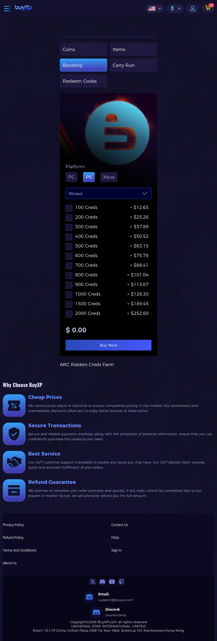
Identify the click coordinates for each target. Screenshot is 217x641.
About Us (10, 563)
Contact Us (119, 525)
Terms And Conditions (19, 550)
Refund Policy (13, 538)
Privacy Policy (13, 525)
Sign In (116, 550)
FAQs (115, 538)
